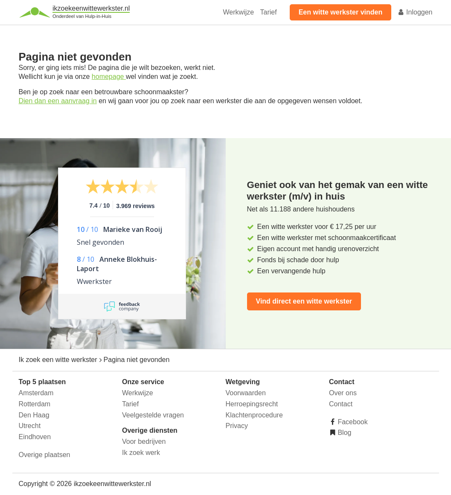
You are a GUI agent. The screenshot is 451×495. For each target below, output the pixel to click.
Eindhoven (35, 436)
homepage (109, 76)
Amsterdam (36, 393)
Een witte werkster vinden (341, 12)
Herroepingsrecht (252, 404)
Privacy (237, 425)
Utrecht (30, 425)
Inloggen (415, 12)
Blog (343, 432)
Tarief (268, 12)
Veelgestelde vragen (153, 415)
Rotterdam (35, 404)
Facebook (352, 422)
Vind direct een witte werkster (304, 301)
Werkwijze (238, 12)
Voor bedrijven (144, 441)
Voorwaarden (246, 393)
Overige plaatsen (44, 454)
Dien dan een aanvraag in (58, 100)
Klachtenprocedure (254, 415)
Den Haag (34, 415)
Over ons (343, 393)
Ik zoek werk (141, 452)
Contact (340, 404)
